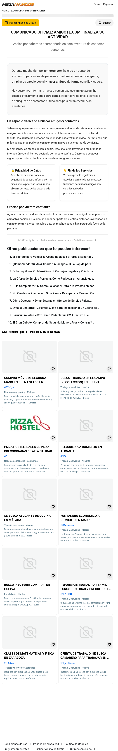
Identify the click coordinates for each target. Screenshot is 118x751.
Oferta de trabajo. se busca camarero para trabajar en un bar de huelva (85, 658)
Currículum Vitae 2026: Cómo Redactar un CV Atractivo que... (52, 315)
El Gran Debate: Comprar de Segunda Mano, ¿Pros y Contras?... (53, 322)
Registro (108, 4)
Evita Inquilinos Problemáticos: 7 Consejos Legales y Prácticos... (54, 271)
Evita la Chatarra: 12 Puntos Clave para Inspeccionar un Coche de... (56, 308)
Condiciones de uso (15, 744)
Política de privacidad (46, 744)
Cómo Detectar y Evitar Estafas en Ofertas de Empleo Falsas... (52, 300)
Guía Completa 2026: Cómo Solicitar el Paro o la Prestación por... (54, 286)
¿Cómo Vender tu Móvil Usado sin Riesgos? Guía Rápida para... (53, 264)
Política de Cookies (76, 744)
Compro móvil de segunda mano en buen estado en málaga (25, 382)
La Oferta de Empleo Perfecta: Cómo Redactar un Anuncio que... (54, 278)
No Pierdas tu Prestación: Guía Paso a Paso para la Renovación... (54, 293)
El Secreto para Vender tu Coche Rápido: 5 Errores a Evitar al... (53, 256)
